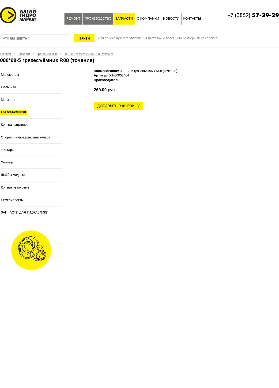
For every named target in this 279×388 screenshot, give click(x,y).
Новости (171, 18)
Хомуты (7, 162)
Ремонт (73, 18)
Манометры (10, 74)
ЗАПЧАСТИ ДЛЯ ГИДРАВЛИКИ (24, 212)
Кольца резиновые (15, 187)
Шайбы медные (13, 175)
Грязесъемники (13, 112)
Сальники (8, 87)
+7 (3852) (253, 15)
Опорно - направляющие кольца (25, 137)
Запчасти (124, 18)
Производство (97, 18)
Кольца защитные (14, 125)
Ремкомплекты (12, 200)
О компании (148, 18)
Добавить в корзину (118, 106)
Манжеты (8, 100)
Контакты (192, 18)
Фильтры (7, 150)
